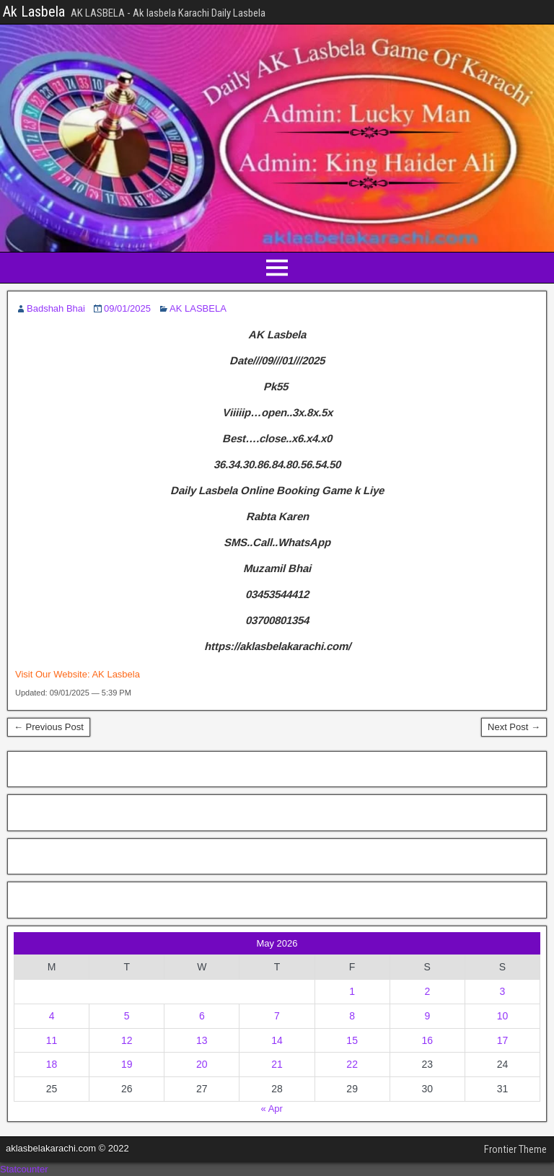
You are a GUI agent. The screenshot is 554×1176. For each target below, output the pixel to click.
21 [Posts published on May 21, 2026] (277, 1064)
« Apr (272, 1108)
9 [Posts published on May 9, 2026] (427, 1016)
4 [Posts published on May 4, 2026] (52, 1016)
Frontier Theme (515, 1149)
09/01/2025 (127, 308)
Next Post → (514, 726)
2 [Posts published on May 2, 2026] (427, 991)
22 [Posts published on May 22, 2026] (352, 1064)
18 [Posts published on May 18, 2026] (52, 1064)
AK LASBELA (198, 308)
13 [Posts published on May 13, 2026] (202, 1040)
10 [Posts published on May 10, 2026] (503, 1016)
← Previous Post (49, 726)
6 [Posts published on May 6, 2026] (202, 1016)
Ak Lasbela (34, 11)
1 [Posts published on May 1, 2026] (352, 991)
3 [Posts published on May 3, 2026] (503, 991)
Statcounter (24, 1169)
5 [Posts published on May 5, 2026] (127, 1016)
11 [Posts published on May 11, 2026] (52, 1040)
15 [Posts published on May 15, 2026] (352, 1040)
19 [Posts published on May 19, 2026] (127, 1064)
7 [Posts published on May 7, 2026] (277, 1016)
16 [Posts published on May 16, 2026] (427, 1040)
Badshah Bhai (56, 308)
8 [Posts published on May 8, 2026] (352, 1016)
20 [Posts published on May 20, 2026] (202, 1064)
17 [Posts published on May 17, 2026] (503, 1040)
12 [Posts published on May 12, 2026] (127, 1040)
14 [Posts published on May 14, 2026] (277, 1040)
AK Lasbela (116, 674)
